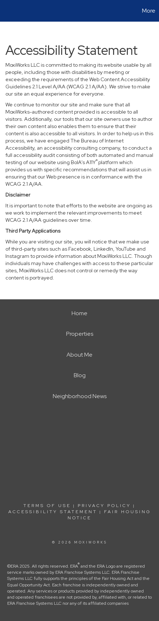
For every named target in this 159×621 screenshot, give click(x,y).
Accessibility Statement (52, 512)
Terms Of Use (47, 505)
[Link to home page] (6, 11)
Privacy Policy (104, 505)
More (148, 10)
